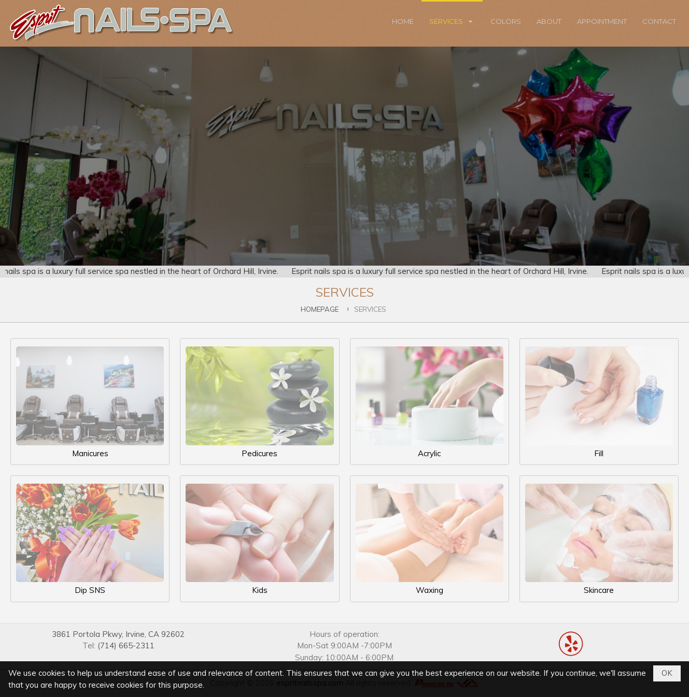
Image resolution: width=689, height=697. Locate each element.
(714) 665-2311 (125, 645)
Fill (599, 402)
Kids (259, 539)
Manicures (90, 402)
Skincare (599, 539)
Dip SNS (90, 539)
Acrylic (429, 402)
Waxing (429, 539)
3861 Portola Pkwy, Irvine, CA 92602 (118, 634)
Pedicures (259, 402)
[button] (452, 23)
